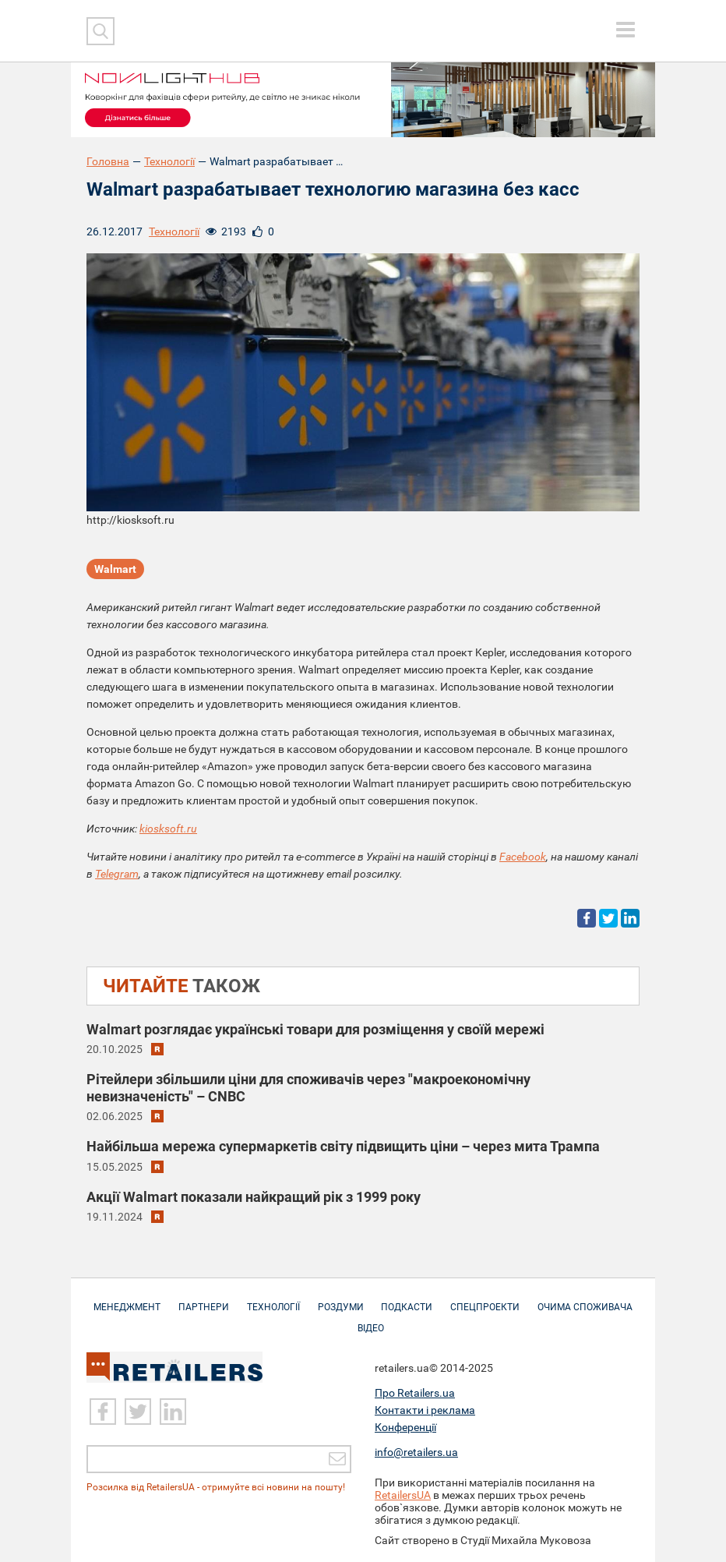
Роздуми (341, 1299)
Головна (107, 161)
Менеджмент (126, 1299)
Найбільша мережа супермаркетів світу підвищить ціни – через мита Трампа (343, 1147)
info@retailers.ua (416, 1452)
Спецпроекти (485, 1299)
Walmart (115, 569)
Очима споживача (585, 1299)
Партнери (203, 1299)
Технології (169, 161)
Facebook (522, 856)
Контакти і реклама (425, 1410)
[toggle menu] (625, 29)
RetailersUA (403, 1495)
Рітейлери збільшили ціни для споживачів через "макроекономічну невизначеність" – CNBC (308, 1087)
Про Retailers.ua (415, 1393)
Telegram (117, 874)
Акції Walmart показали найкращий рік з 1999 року (253, 1197)
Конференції (405, 1427)
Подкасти (407, 1299)
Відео (371, 1320)
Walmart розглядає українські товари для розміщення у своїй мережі (315, 1029)
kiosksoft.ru (168, 828)
